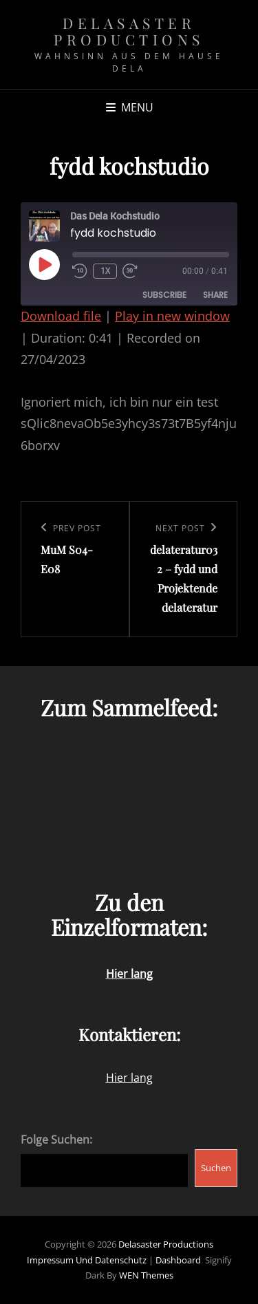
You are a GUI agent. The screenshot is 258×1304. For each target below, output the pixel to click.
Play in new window (172, 316)
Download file (61, 316)
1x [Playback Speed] (105, 271)
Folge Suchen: (56, 1139)
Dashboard (178, 1260)
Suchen (216, 1168)
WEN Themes (146, 1275)
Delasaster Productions (129, 31)
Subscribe (164, 295)
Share (215, 295)
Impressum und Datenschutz (87, 1260)
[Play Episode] (44, 264)
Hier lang (129, 1077)
